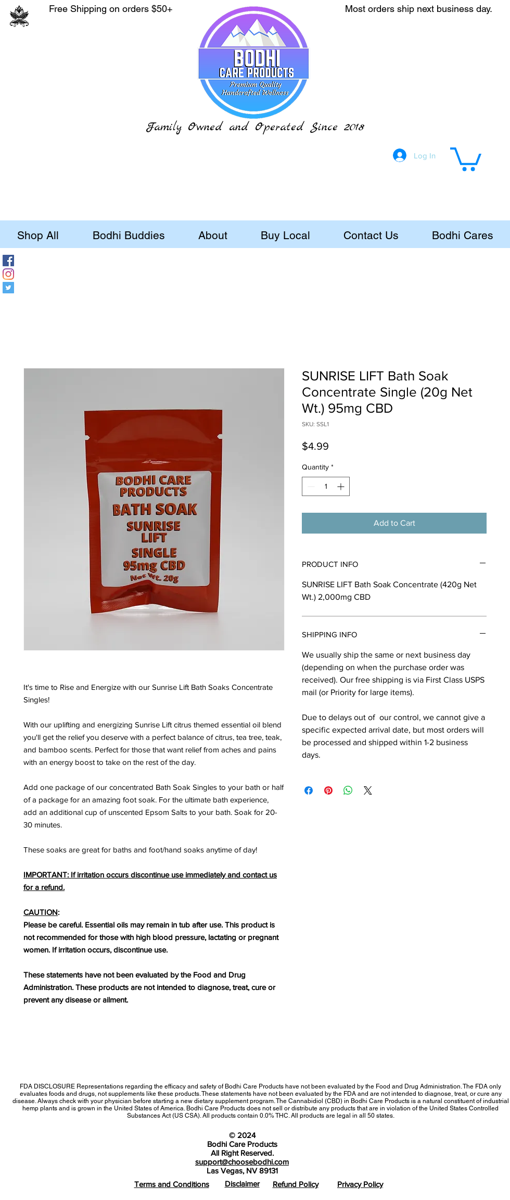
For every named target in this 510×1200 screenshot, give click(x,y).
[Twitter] (8, 287)
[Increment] (341, 486)
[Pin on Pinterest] (328, 790)
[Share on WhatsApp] (348, 790)
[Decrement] (309, 486)
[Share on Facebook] (308, 790)
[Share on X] (368, 790)
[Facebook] (8, 260)
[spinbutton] (325, 486)
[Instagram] (8, 274)
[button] (465, 158)
